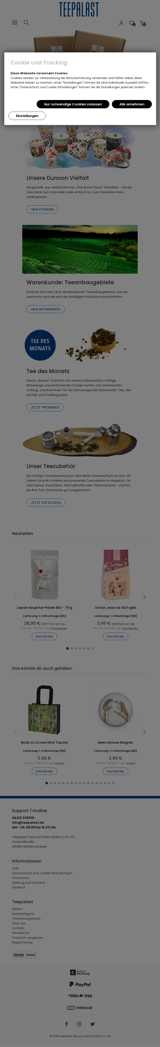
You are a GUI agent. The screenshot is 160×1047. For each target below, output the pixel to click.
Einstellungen (27, 115)
